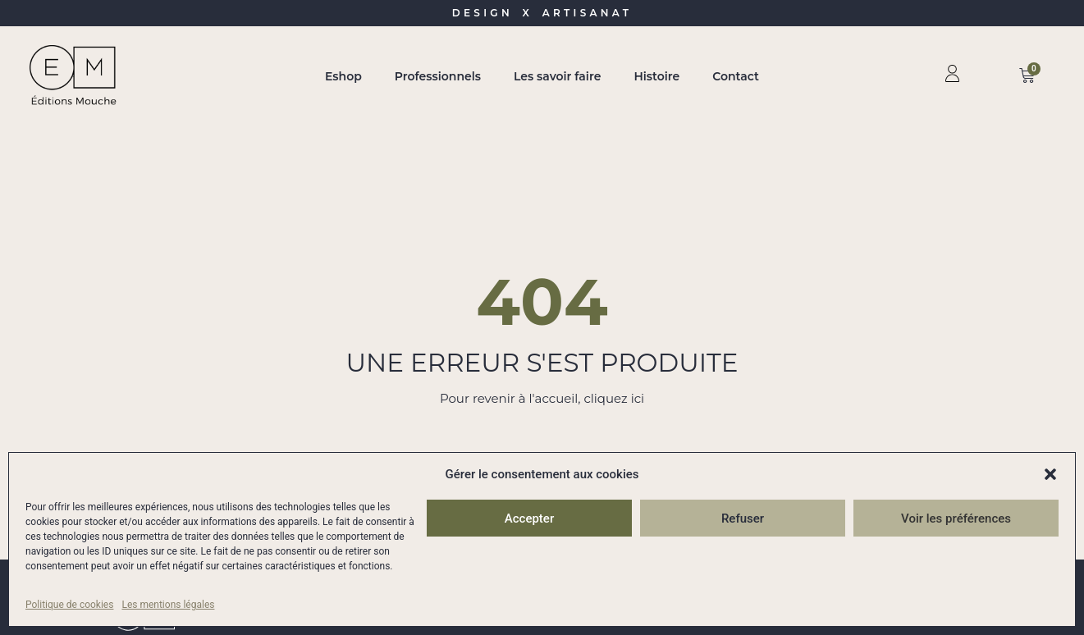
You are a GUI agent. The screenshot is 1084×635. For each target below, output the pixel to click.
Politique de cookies (69, 604)
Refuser (742, 518)
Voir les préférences (956, 518)
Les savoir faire (557, 76)
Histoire (656, 76)
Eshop (343, 76)
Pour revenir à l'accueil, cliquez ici (542, 398)
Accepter (529, 518)
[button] (1050, 474)
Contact (735, 76)
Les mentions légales (167, 604)
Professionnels (438, 76)
